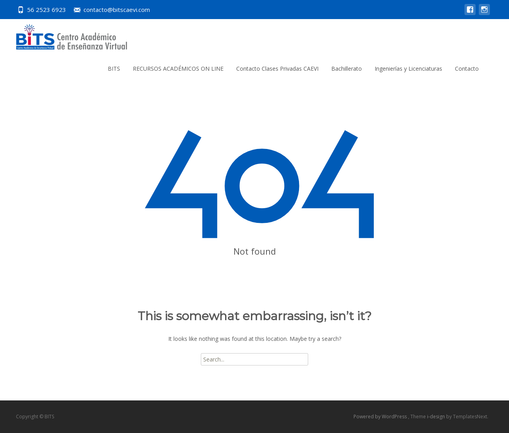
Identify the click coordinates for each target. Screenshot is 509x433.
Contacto (467, 68)
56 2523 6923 (46, 10)
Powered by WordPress (381, 416)
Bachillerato (346, 68)
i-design (436, 416)
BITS (114, 68)
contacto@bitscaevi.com (117, 10)
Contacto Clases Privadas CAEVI (277, 68)
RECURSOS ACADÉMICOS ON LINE (178, 68)
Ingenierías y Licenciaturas (408, 68)
